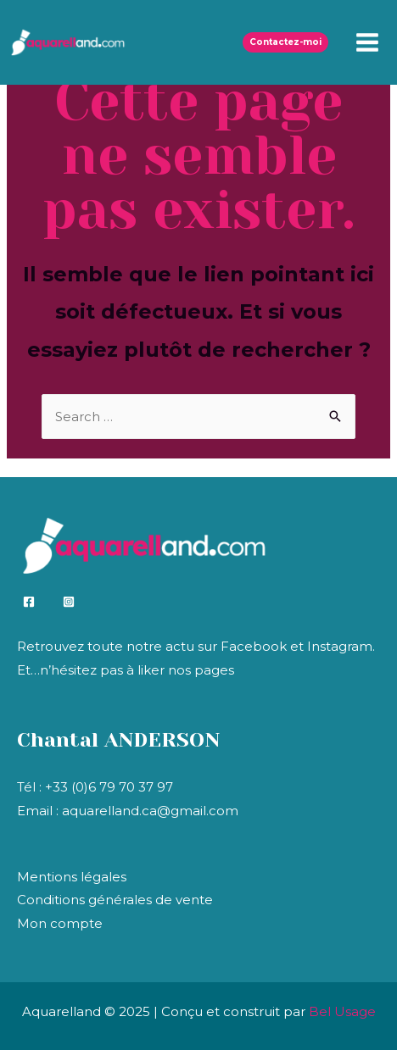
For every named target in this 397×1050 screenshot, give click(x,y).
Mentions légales (71, 877)
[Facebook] (29, 602)
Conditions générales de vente (115, 900)
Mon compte (60, 923)
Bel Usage (342, 1011)
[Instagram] (69, 602)
